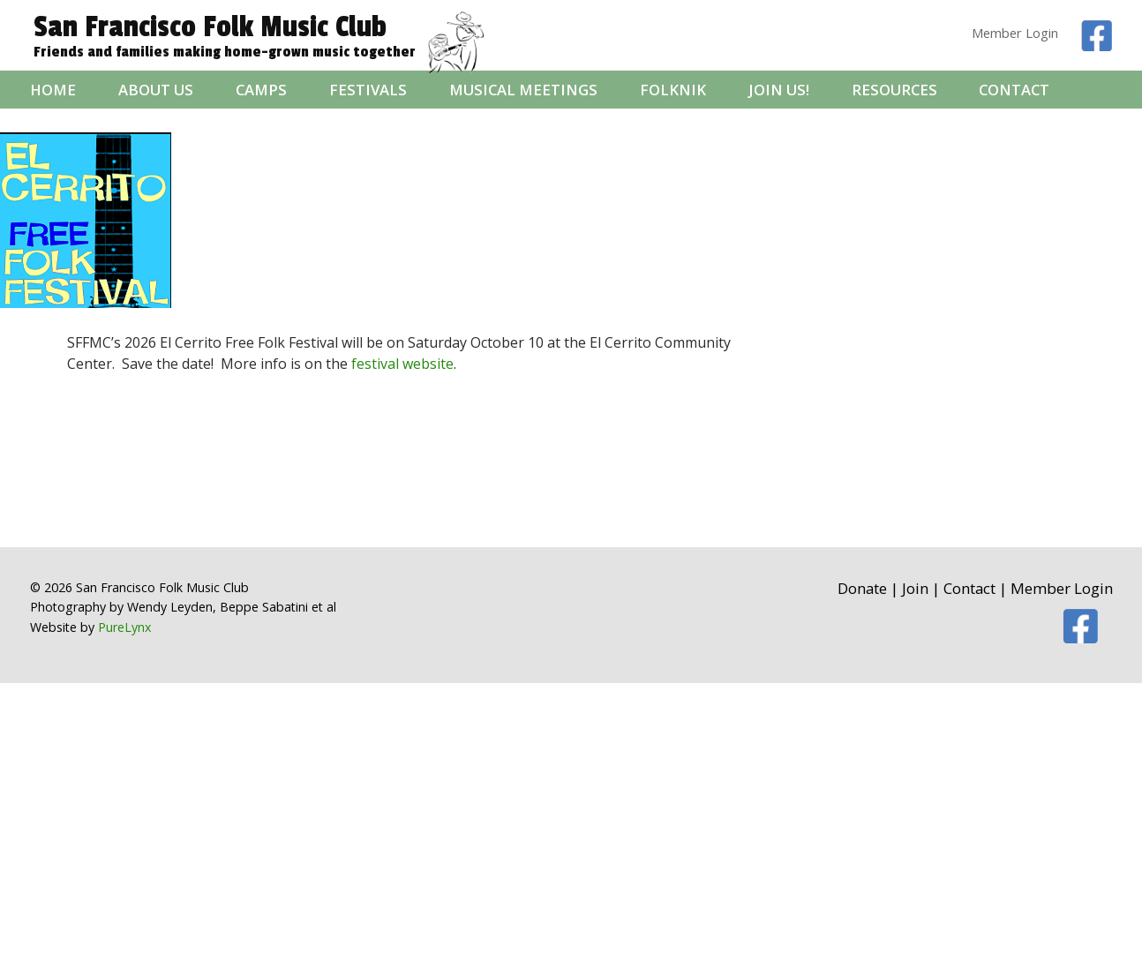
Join (915, 588)
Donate (862, 588)
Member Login (1015, 32)
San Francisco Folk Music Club (210, 27)
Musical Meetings (523, 89)
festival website (402, 363)
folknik (673, 89)
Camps (261, 89)
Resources (894, 89)
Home (53, 89)
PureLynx (124, 627)
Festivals (368, 89)
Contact (1014, 89)
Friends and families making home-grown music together (225, 52)
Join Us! (778, 89)
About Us (155, 89)
